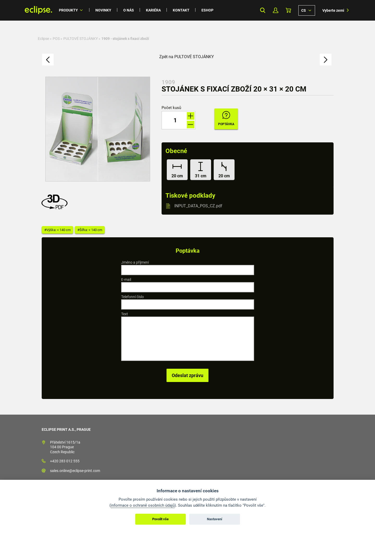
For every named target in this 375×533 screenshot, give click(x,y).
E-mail (126, 279)
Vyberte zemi (333, 10)
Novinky (103, 10)
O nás (128, 10)
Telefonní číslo (132, 297)
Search (263, 10)
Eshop (207, 10)
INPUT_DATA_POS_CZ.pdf (198, 205)
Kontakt (181, 10)
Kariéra (153, 10)
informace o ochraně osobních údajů (143, 505)
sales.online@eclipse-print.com (75, 471)
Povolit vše (160, 519)
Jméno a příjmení (135, 262)
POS (56, 39)
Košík (288, 10)
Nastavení (214, 519)
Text (124, 314)
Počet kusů (171, 108)
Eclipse (43, 39)
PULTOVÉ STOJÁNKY (80, 39)
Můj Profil (275, 10)
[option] (97, 129)
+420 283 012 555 (64, 461)
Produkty (68, 10)
